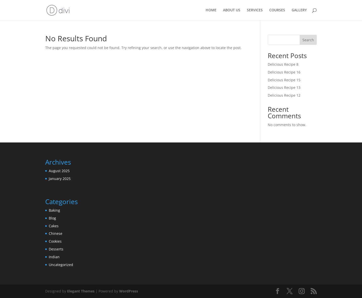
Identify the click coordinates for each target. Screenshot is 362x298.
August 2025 (59, 170)
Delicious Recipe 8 (283, 64)
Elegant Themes (81, 291)
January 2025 (60, 178)
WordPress (128, 291)
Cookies (55, 241)
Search (308, 40)
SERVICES (255, 10)
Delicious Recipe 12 (284, 95)
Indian (54, 256)
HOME (211, 10)
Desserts (56, 249)
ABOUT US (231, 10)
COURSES (277, 10)
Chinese (55, 233)
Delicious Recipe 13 (284, 87)
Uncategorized (61, 264)
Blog (52, 218)
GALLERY (299, 10)
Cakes (54, 226)
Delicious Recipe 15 (284, 80)
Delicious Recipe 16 (284, 72)
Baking (54, 210)
